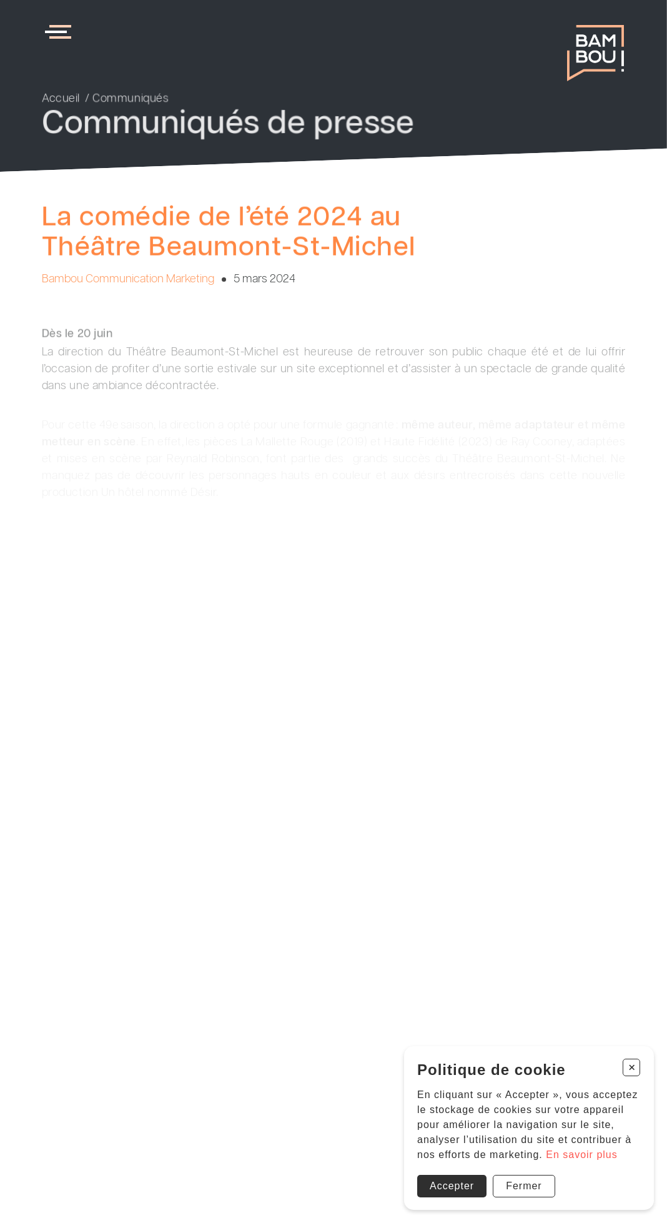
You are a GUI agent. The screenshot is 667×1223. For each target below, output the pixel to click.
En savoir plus (582, 1154)
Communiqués (130, 99)
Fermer (524, 1186)
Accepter (452, 1186)
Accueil (61, 99)
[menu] (60, 32)
